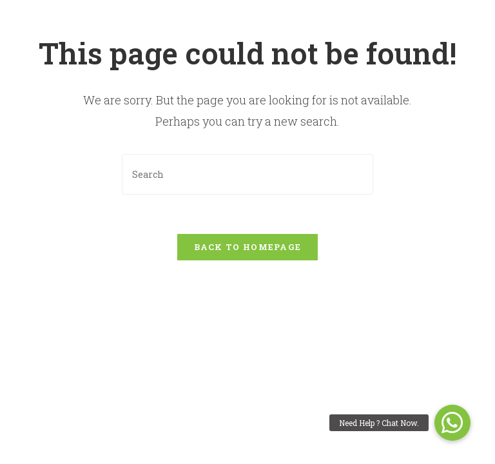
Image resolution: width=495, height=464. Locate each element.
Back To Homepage (248, 247)
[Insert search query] (247, 174)
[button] (452, 423)
